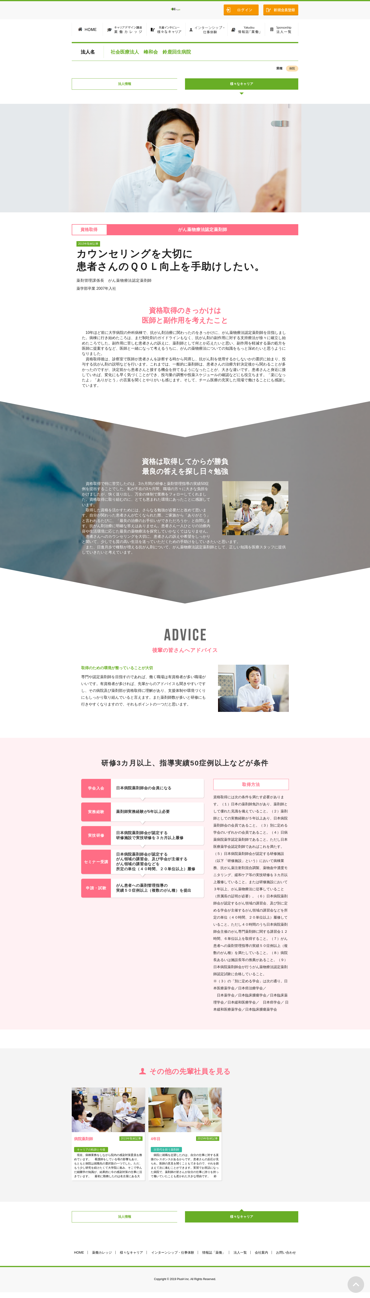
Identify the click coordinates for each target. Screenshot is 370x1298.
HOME (79, 1258)
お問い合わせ (286, 1258)
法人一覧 (240, 1258)
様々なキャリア (241, 86)
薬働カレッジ (102, 1258)
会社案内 (261, 1258)
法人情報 (128, 86)
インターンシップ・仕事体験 (172, 1258)
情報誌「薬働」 (213, 1258)
